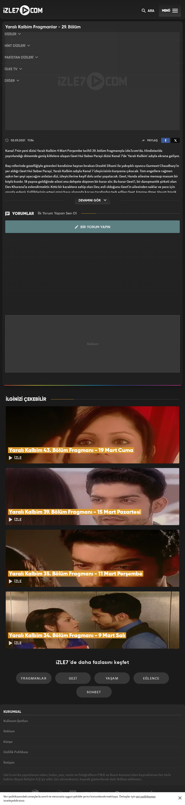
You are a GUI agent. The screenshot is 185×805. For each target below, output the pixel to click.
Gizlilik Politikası (15, 752)
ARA (148, 11)
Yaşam (112, 678)
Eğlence (151, 678)
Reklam (9, 731)
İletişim (8, 762)
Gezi (73, 678)
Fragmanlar (33, 678)
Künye (8, 741)
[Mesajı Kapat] (180, 798)
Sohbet (94, 692)
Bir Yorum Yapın (92, 227)
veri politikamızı (146, 796)
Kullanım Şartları (15, 721)
